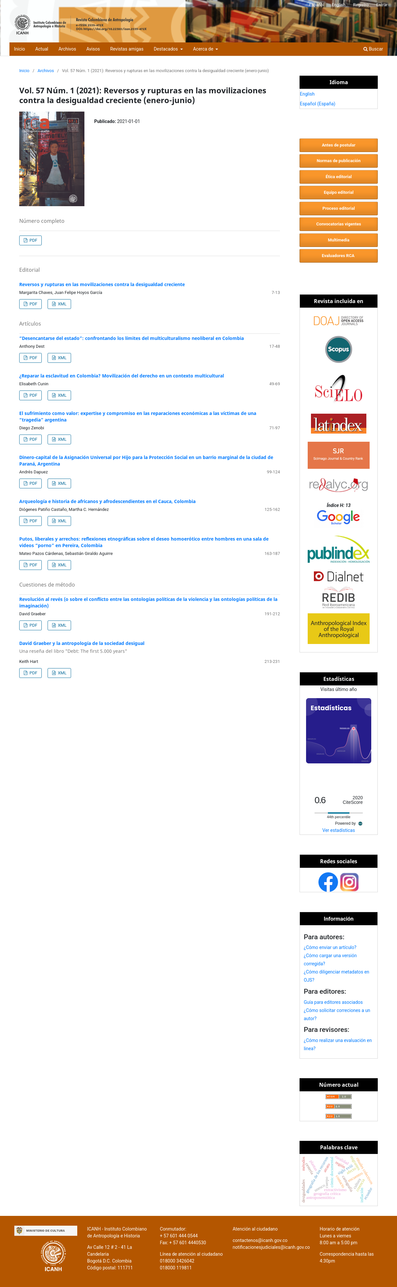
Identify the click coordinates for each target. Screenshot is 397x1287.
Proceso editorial (338, 208)
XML (61, 303)
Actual (41, 49)
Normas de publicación (338, 160)
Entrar (382, 4)
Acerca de (203, 49)
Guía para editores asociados (333, 1002)
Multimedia (338, 239)
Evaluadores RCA (338, 255)
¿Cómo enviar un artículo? (330, 947)
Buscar (373, 49)
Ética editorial (339, 176)
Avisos (93, 49)
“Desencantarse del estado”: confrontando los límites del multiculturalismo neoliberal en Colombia (131, 338)
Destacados (166, 49)
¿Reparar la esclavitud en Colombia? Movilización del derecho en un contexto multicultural (121, 376)
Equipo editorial (338, 192)
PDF (32, 240)
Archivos (67, 49)
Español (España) (317, 103)
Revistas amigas (126, 49)
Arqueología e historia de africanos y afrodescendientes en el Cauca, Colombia (107, 501)
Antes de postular (338, 145)
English (339, 4)
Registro (361, 4)
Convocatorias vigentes (338, 224)
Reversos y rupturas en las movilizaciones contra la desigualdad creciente (102, 284)
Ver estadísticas (338, 830)
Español (316, 4)
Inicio (19, 49)
